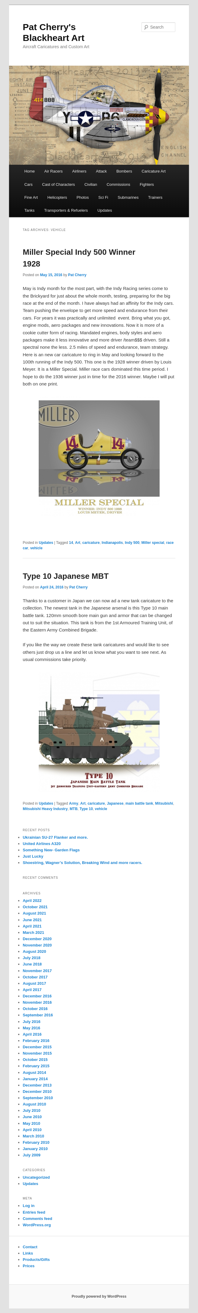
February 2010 (36, 1142)
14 (71, 543)
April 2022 (32, 900)
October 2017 (35, 977)
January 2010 (35, 1148)
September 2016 (38, 1015)
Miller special (152, 543)
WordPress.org (37, 1225)
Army (73, 803)
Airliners (79, 171)
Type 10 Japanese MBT (66, 576)
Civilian (90, 184)
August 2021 (34, 913)
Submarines (128, 197)
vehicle (36, 548)
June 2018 (32, 964)
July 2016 (32, 1021)
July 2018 (32, 958)
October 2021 (35, 907)
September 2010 (38, 1098)
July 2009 (32, 1155)
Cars (28, 184)
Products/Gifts (36, 1259)
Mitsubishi (164, 803)
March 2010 (33, 1136)
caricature (90, 543)
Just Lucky (33, 856)
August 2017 (34, 983)
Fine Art (31, 197)
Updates (104, 210)
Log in (28, 1205)
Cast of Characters (58, 184)
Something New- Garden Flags (51, 850)
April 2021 (32, 926)
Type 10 (86, 809)
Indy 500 (132, 543)
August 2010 (34, 1104)
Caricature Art (153, 171)
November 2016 (37, 1002)
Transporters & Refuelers (66, 210)
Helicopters (57, 197)
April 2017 (32, 989)
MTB (74, 809)
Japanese (115, 803)
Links (28, 1253)
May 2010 (31, 1123)
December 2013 (37, 1085)
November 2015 (37, 1053)
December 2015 (37, 1047)
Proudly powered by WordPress (99, 1296)
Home (29, 171)
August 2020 (34, 951)
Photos (82, 197)
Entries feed (34, 1212)
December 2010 (37, 1091)
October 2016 (35, 1008)
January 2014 (35, 1079)
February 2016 (36, 1040)
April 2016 (32, 1034)
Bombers (124, 171)
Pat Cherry (77, 275)
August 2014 (34, 1072)
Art (77, 543)
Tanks (29, 210)
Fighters (147, 184)
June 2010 (32, 1117)
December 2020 (37, 939)
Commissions (118, 184)
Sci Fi (103, 197)
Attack (101, 171)
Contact (30, 1247)
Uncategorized (36, 1177)
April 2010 (32, 1129)
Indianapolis (112, 543)
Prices (28, 1266)
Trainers (155, 197)
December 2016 (37, 996)
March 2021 (33, 932)
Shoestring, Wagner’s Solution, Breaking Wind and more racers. (82, 862)
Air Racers (53, 171)
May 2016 (31, 1028)
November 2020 (37, 945)
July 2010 (32, 1110)
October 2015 (35, 1059)
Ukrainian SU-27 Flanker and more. (55, 837)
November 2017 (37, 970)
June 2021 (32, 920)
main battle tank (139, 803)
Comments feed (37, 1218)
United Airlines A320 (41, 843)
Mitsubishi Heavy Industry (45, 809)
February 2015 (36, 1066)
